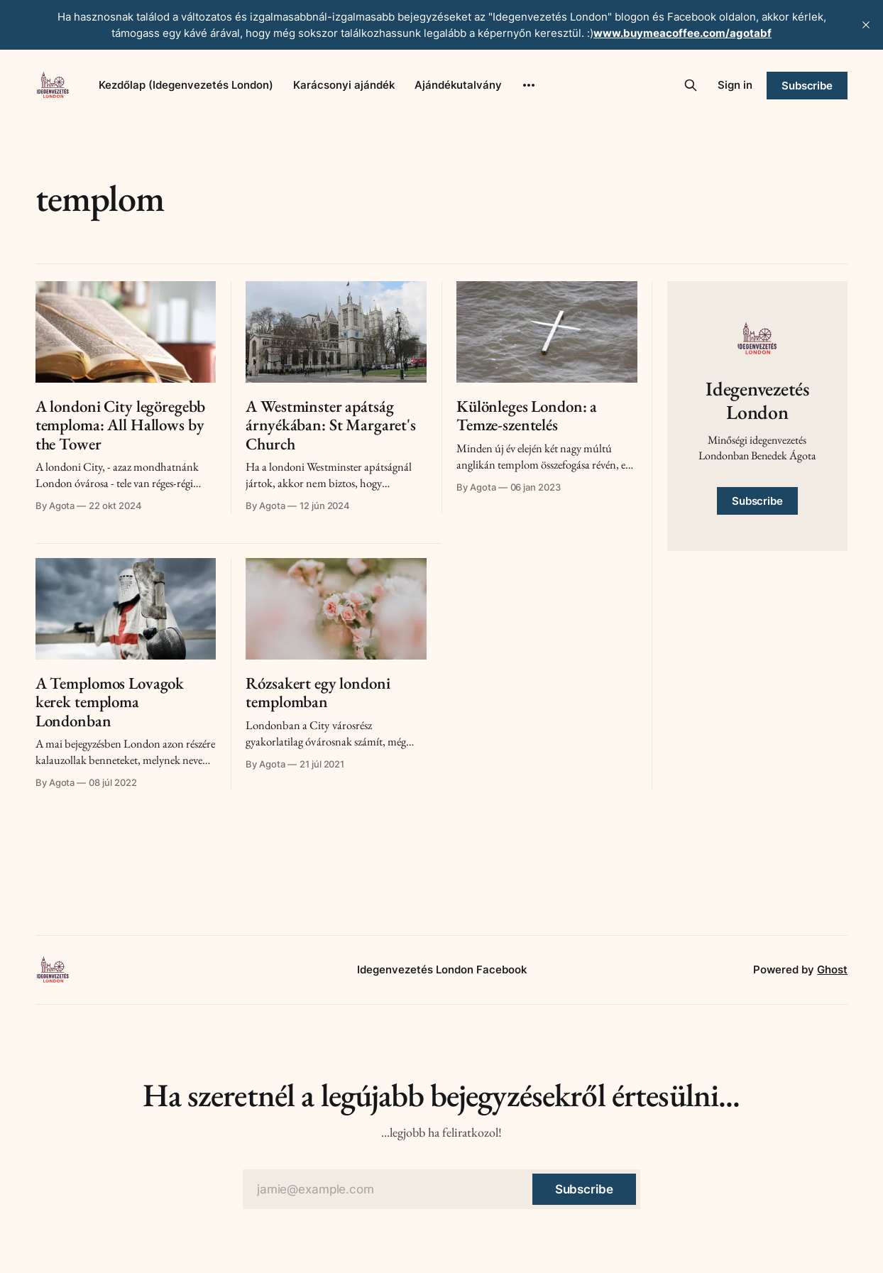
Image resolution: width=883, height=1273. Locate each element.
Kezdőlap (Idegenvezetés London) (186, 85)
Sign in (735, 85)
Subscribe (807, 85)
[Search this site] (690, 85)
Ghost (832, 969)
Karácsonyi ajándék (344, 85)
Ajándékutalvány (458, 85)
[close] (866, 24)
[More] (528, 85)
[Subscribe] (584, 1189)
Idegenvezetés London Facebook (442, 969)
